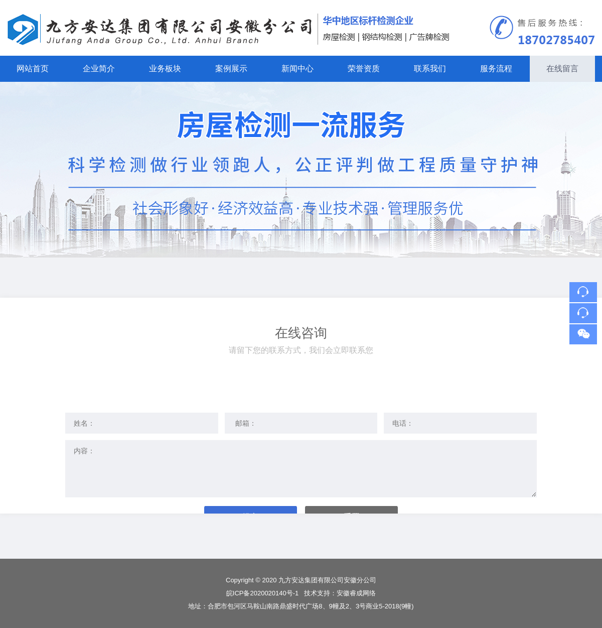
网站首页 (33, 68)
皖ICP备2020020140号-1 (263, 593)
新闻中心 (297, 68)
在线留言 (562, 68)
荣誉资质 (364, 68)
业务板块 (165, 68)
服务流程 (496, 68)
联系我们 (430, 68)
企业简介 (99, 68)
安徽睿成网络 (356, 593)
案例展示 (231, 68)
